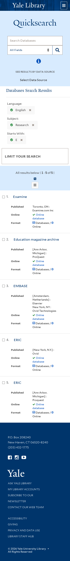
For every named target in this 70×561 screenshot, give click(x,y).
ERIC (17, 340)
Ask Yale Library (20, 483)
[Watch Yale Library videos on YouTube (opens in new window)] (23, 457)
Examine (20, 197)
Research (18, 125)
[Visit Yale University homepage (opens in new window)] (15, 471)
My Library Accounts (24, 489)
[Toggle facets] (62, 156)
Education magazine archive (36, 239)
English (17, 110)
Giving (13, 524)
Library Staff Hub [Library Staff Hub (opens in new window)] (21, 536)
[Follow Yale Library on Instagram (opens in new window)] (17, 457)
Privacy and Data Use (24, 530)
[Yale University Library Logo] (35, 5)
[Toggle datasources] (49, 80)
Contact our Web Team (26, 507)
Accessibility (17, 518)
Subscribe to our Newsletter (20, 498)
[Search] (35, 40)
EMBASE (20, 286)
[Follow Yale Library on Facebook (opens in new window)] (10, 457)
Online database (38, 216)
